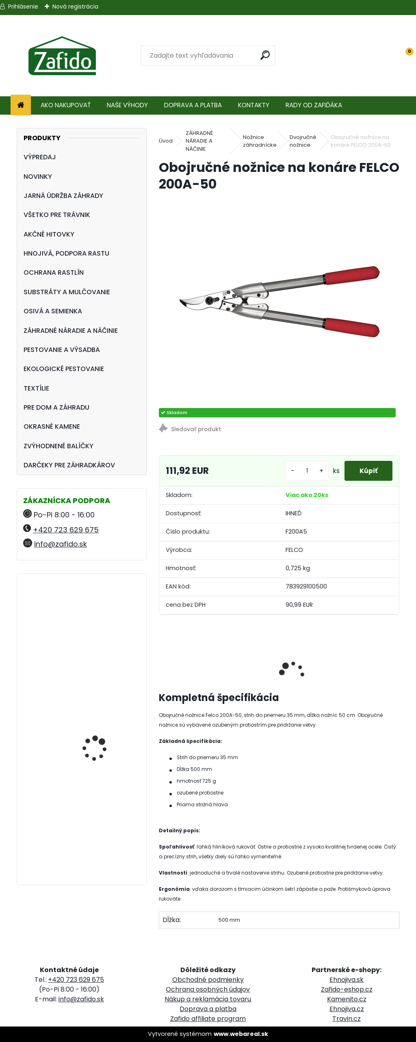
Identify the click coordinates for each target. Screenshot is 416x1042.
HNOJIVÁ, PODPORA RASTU (66, 253)
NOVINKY (38, 176)
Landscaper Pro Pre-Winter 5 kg (99, 615)
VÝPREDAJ (40, 157)
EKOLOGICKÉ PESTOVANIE (64, 368)
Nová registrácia (75, 6)
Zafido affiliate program (208, 1018)
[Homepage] (21, 105)
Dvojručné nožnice (303, 141)
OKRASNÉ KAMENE (52, 426)
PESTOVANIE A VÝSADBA (62, 349)
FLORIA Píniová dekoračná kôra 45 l (98, 807)
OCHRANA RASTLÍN (54, 272)
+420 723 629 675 (66, 530)
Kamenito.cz (346, 999)
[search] (265, 55)
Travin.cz (346, 1018)
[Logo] (62, 55)
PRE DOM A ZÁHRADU (56, 407)
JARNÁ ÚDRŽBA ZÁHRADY (63, 195)
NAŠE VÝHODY (127, 105)
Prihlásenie (23, 6)
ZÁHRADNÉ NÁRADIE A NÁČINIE (71, 330)
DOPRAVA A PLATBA (193, 105)
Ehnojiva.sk (346, 979)
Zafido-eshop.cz (347, 989)
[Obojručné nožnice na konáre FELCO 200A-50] (279, 300)
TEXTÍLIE (36, 388)
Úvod (166, 141)
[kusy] (304, 471)
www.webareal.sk (241, 1034)
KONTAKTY (253, 105)
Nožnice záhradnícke (260, 141)
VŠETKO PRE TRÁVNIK (57, 214)
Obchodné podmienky (208, 979)
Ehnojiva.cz (346, 1009)
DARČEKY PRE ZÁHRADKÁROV (69, 465)
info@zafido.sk (60, 544)
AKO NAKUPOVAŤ (66, 105)
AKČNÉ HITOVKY (49, 234)
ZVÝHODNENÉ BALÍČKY (58, 446)
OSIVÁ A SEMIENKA (53, 311)
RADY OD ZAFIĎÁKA (314, 105)
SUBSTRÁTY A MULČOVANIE (67, 292)
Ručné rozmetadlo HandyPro (95, 744)
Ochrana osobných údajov (208, 989)
